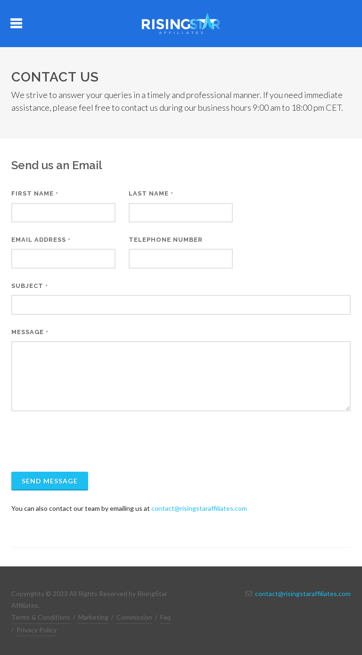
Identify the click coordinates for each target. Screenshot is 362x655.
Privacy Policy (36, 630)
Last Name (151, 193)
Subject (29, 285)
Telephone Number (166, 239)
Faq (165, 617)
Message (30, 332)
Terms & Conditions (40, 617)
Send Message (50, 481)
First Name (34, 193)
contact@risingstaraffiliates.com (199, 508)
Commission (134, 617)
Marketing (93, 617)
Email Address (41, 239)
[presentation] (83, 441)
